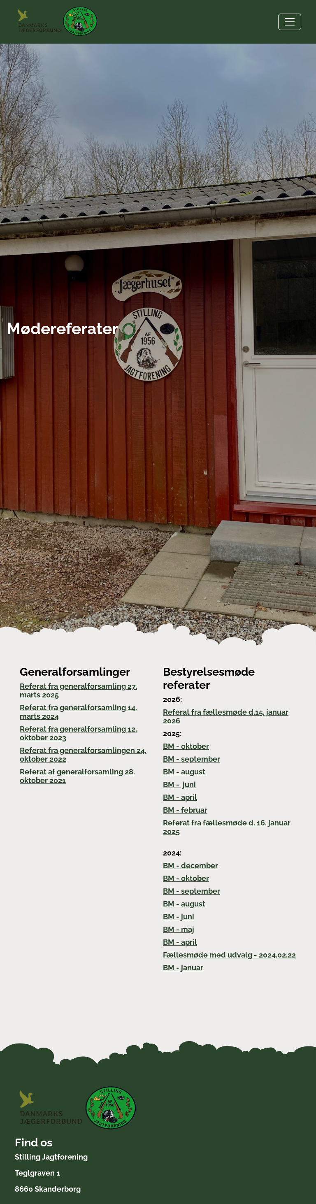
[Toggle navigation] (289, 22)
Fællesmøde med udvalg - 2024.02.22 (229, 955)
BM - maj (178, 929)
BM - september (191, 759)
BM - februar (185, 810)
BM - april (180, 797)
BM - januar (183, 967)
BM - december (190, 865)
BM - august (185, 771)
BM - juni (179, 784)
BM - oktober (186, 746)
